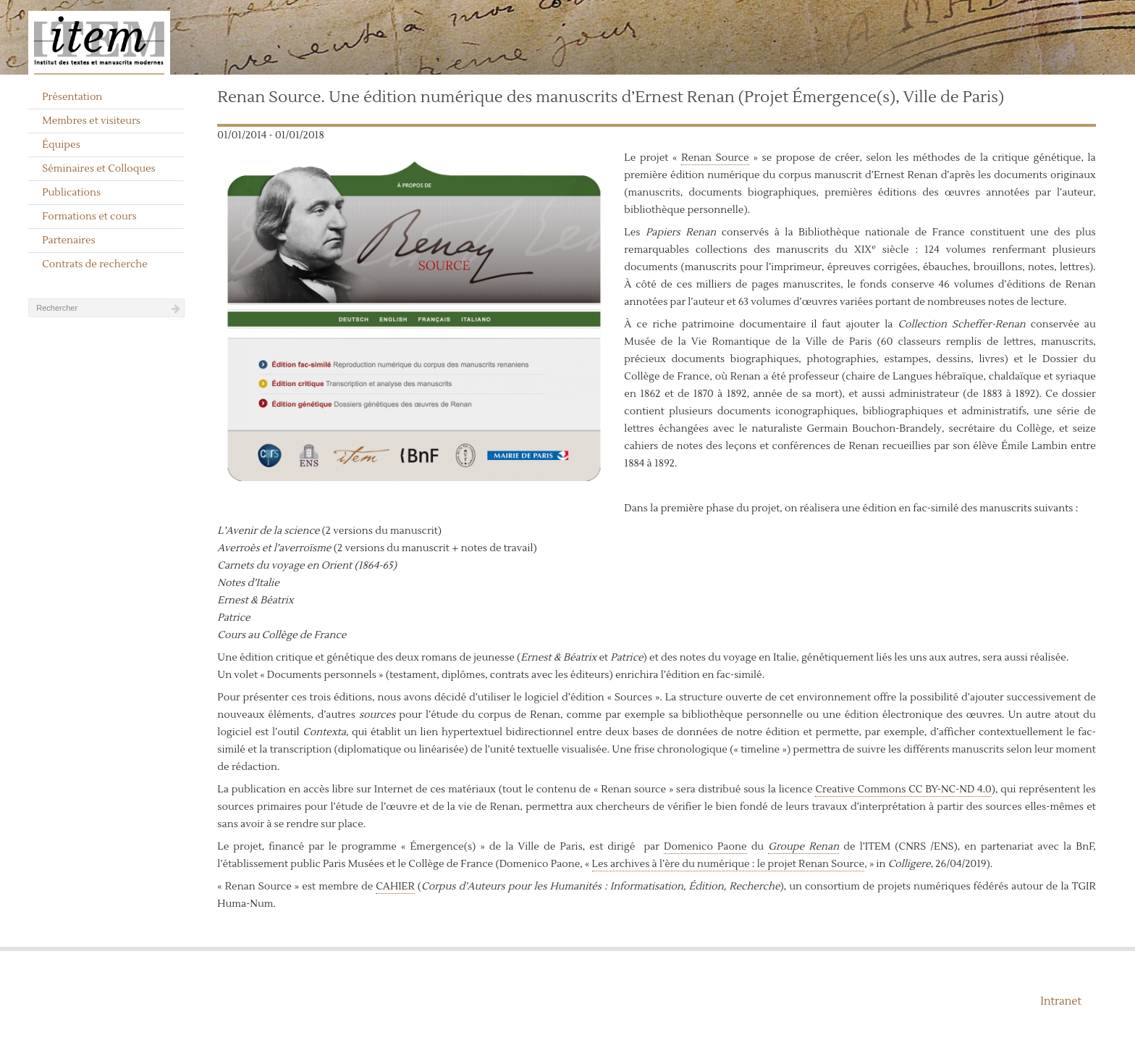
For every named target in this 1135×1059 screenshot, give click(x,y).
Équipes (61, 144)
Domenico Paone (705, 846)
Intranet (1060, 1001)
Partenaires (69, 240)
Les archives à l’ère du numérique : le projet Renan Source (728, 864)
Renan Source (715, 157)
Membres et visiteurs (91, 120)
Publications (71, 192)
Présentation (72, 97)
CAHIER (395, 886)
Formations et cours (89, 216)
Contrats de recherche (95, 264)
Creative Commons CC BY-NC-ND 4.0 (903, 789)
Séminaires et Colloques (99, 168)
